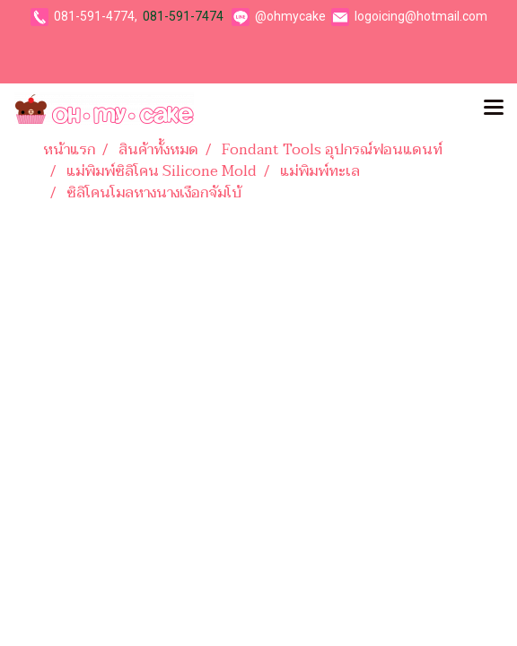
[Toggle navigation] (493, 108)
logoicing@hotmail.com (421, 16)
